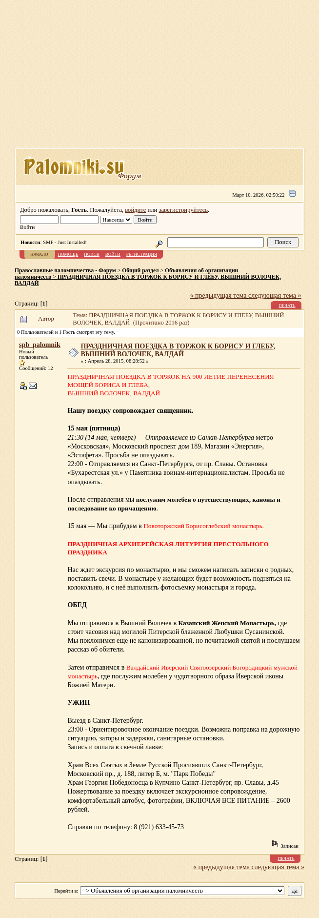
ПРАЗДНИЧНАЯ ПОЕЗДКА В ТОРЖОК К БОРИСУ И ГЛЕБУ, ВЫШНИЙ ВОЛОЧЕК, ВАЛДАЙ (177, 350)
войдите (135, 209)
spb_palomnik (39, 344)
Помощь (68, 254)
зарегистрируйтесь (183, 209)
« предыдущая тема (218, 295)
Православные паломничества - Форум (65, 270)
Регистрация (141, 254)
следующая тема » (274, 295)
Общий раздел (140, 270)
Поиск (92, 254)
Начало (39, 254)
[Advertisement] (167, 77)
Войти (112, 254)
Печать (287, 305)
